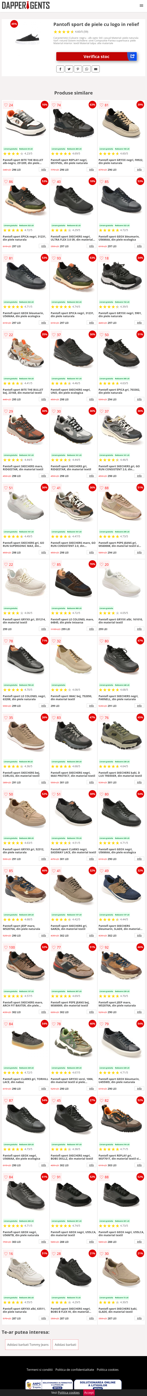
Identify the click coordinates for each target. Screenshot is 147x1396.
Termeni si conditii (40, 1370)
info (43, 169)
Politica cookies (108, 1370)
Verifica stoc (110, 56)
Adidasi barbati (65, 1345)
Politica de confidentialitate (75, 1370)
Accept (89, 1392)
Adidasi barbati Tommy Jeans (28, 1345)
